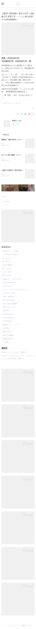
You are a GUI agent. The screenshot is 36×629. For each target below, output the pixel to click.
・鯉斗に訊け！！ (7, 332)
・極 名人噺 (6, 276)
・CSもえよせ (6, 286)
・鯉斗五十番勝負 (7, 335)
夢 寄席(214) (4, 103)
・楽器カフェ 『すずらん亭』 (11, 279)
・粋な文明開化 (6, 265)
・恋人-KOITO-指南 (8, 300)
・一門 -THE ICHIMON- (9, 255)
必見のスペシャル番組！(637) (14, 103)
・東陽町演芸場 (6, 339)
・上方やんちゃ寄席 (8, 293)
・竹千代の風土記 (7, 318)
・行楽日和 (5, 328)
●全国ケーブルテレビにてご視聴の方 (14, 353)
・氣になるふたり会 (8, 307)
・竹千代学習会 (6, 321)
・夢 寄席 (5, 262)
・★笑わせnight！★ (8, 283)
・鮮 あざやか (6, 269)
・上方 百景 (6, 272)
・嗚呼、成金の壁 (7, 297)
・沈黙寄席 (5, 311)
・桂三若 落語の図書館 (9, 304)
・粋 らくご (6, 258)
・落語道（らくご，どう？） (11, 325)
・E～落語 (5, 342)
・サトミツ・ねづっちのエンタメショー (15, 290)
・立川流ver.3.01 (7, 314)
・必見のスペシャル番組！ (10, 251)
